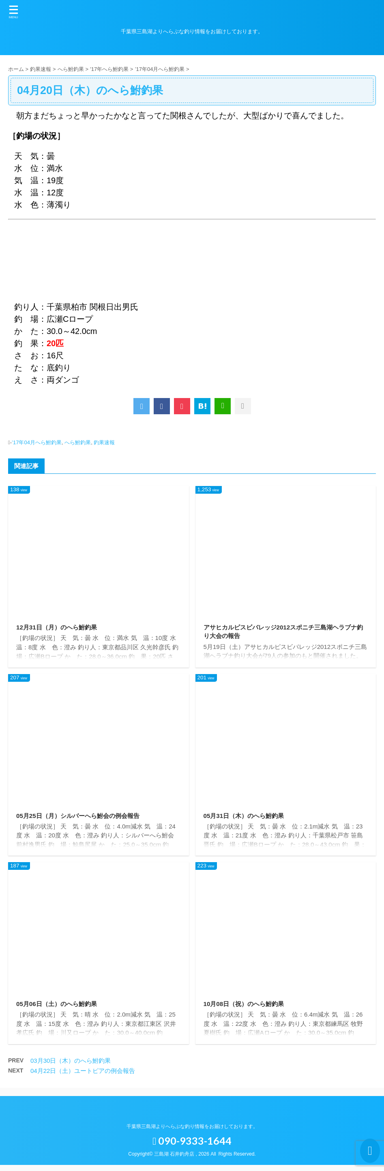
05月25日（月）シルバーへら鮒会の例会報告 (82, 817)
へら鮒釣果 (77, 442)
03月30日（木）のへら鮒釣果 (70, 1066)
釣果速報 (104, 442)
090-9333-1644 (192, 1147)
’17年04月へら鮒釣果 (37, 442)
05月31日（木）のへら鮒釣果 (247, 817)
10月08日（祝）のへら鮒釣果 (247, 1007)
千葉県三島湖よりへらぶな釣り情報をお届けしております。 (192, 1132)
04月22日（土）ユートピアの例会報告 (82, 1076)
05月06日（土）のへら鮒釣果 (59, 1007)
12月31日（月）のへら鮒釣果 (59, 627)
